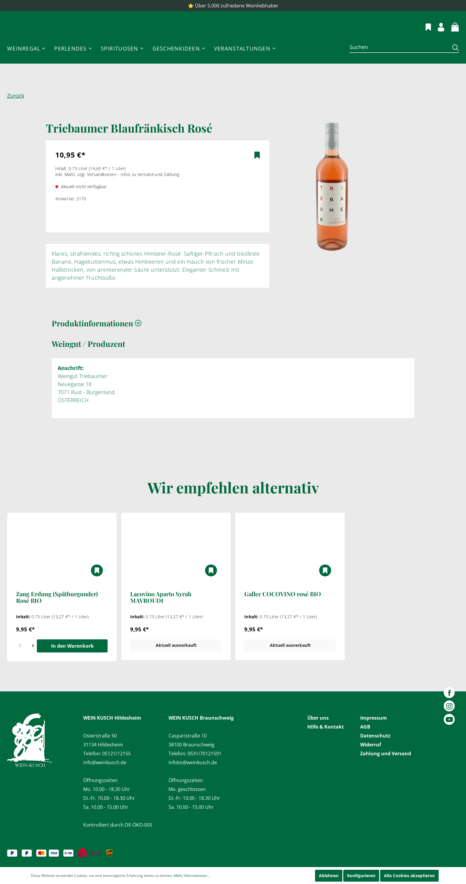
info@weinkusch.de (104, 762)
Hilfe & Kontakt (325, 726)
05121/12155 (116, 753)
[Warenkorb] (451, 35)
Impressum (373, 718)
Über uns (318, 718)
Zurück (15, 113)
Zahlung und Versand (385, 753)
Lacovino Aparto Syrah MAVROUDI (160, 615)
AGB (365, 726)
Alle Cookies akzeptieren (409, 875)
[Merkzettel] (425, 35)
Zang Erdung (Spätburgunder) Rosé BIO (57, 615)
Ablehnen (329, 875)
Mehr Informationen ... (192, 875)
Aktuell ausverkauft (176, 663)
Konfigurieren (361, 875)
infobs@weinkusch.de (193, 762)
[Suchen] (399, 64)
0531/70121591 (204, 753)
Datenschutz (375, 735)
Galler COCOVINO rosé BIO (282, 612)
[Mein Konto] (437, 35)
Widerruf (370, 744)
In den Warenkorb (72, 663)
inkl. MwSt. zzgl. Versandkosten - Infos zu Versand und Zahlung (117, 192)
